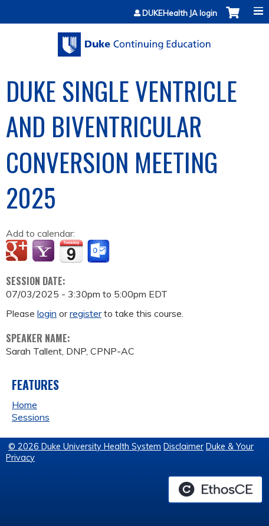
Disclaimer (183, 446)
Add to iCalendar (71, 251)
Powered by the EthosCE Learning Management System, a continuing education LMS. (215, 489)
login (47, 313)
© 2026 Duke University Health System (84, 446)
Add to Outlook (99, 251)
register (85, 313)
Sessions (31, 417)
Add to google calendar (18, 251)
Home (24, 405)
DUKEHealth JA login (179, 13)
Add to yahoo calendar (44, 251)
